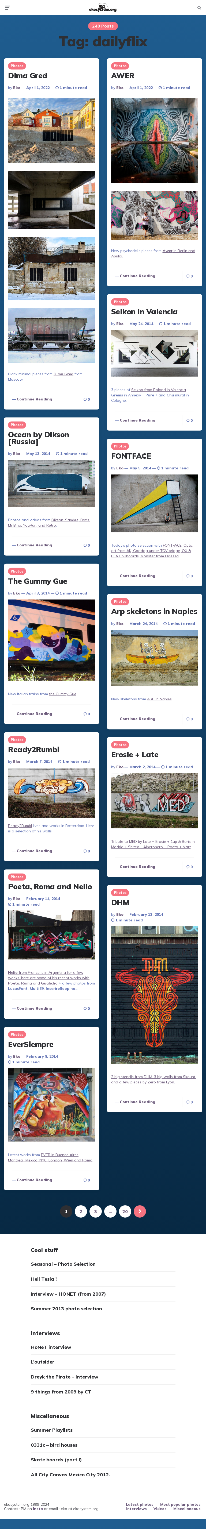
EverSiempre (31, 1043)
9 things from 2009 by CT (61, 1392)
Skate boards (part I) (56, 1460)
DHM (120, 902)
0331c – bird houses (54, 1445)
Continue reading (34, 399)
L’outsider (42, 1362)
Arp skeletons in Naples (154, 611)
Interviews (136, 1508)
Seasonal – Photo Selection (63, 1264)
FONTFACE (131, 456)
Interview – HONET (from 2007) (68, 1294)
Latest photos (139, 1504)
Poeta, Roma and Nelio (50, 886)
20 (125, 1211)
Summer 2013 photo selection (66, 1309)
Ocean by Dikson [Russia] (38, 438)
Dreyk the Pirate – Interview (64, 1377)
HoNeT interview (51, 1347)
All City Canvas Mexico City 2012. (70, 1475)
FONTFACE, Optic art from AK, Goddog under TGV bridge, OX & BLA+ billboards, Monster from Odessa (151, 550)
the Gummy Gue (62, 693)
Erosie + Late (134, 754)
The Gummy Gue (37, 580)
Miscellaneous (187, 1508)
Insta (38, 1508)
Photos (17, 66)
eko (16, 88)
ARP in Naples (159, 699)
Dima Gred (27, 75)
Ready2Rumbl (33, 749)
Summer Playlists (52, 1430)
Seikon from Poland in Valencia (158, 389)
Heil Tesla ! (44, 1279)
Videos (160, 1508)
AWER (122, 75)
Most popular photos (180, 1504)
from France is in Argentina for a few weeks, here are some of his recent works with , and (48, 977)
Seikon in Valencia (144, 311)
